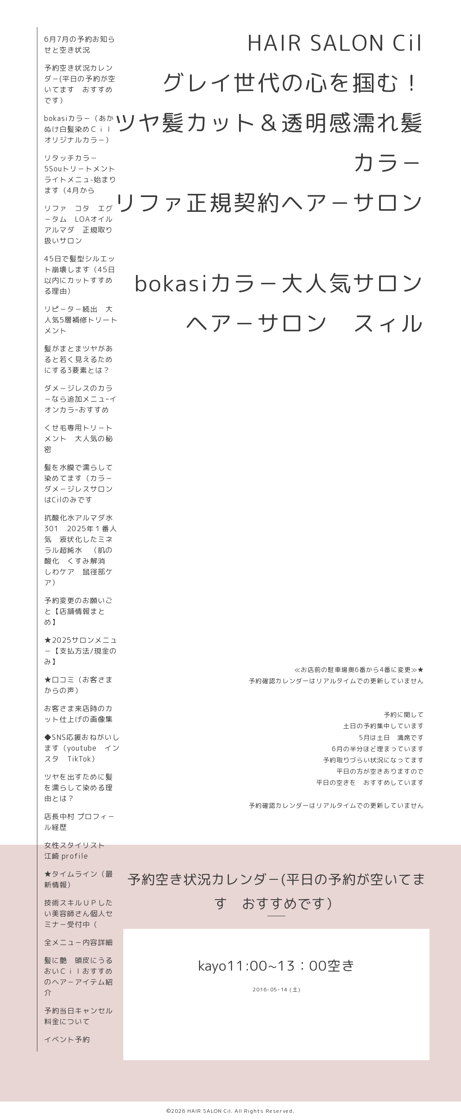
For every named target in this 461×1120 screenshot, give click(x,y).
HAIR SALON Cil (209, 1111)
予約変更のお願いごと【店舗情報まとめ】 (78, 611)
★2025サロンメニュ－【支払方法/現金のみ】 (81, 651)
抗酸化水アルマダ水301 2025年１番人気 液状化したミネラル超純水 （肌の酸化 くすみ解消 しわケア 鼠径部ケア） (80, 550)
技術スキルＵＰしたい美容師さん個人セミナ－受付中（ (78, 913)
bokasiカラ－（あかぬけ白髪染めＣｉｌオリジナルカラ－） (79, 129)
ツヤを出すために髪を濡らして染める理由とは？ (78, 787)
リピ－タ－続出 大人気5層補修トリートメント (81, 320)
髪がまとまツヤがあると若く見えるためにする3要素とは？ (78, 359)
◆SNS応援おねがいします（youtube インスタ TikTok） (82, 748)
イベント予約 (67, 1039)
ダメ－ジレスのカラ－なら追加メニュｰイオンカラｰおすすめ (80, 399)
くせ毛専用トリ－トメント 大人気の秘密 (78, 438)
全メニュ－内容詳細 (78, 942)
